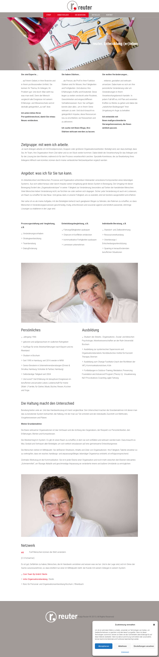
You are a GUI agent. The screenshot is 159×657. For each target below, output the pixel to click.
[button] (154, 624)
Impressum (125, 652)
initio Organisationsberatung (35, 579)
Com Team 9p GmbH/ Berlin (35, 574)
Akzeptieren (103, 646)
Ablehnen (122, 646)
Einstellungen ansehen (144, 646)
